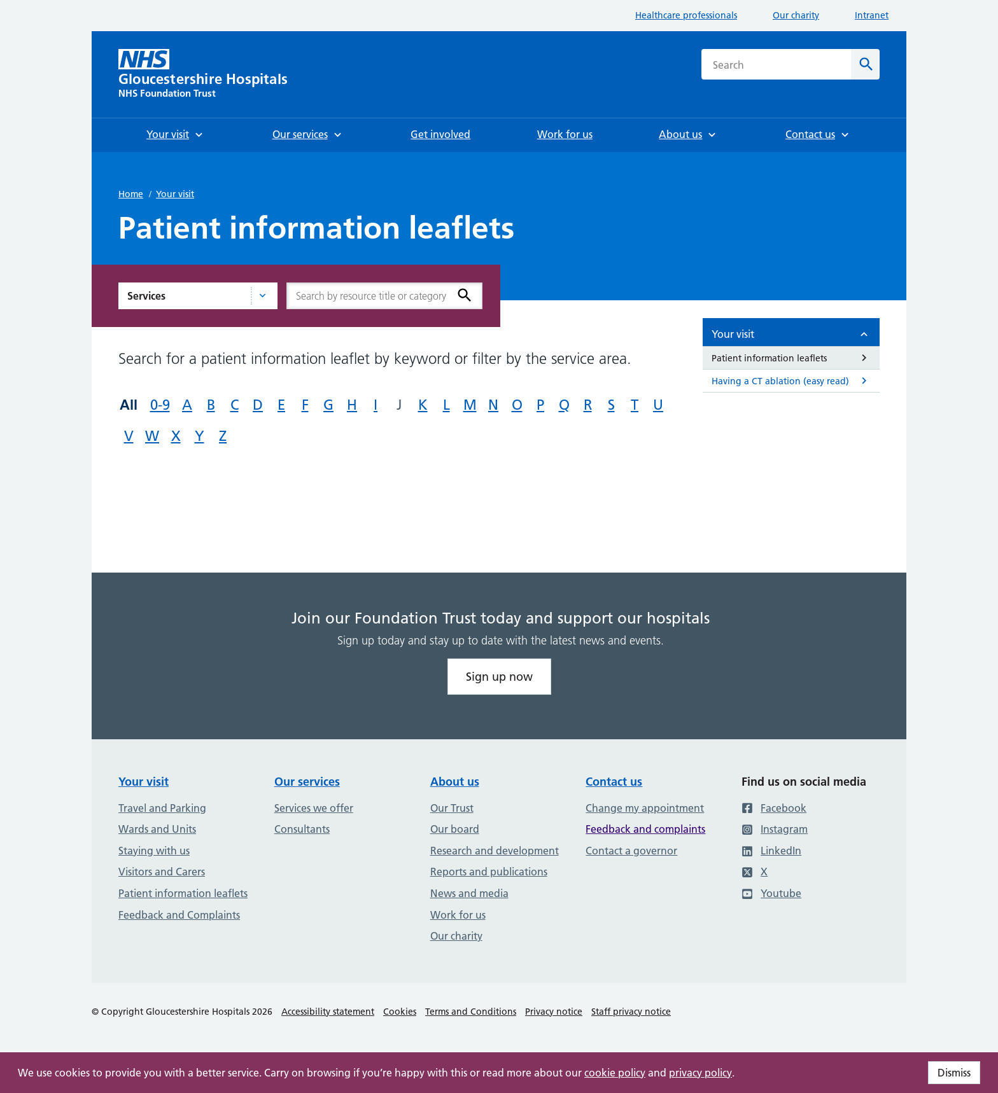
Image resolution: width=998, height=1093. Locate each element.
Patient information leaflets (183, 893)
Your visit (175, 194)
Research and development (494, 850)
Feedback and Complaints (179, 915)
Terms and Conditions (470, 1011)
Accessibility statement (327, 1011)
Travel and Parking (162, 808)
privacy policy (700, 1072)
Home (130, 194)
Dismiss (954, 1072)
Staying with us (154, 850)
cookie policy (614, 1072)
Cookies (399, 1011)
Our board (454, 829)
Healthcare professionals (686, 15)
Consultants (302, 829)
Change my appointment (645, 808)
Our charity (796, 15)
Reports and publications (488, 871)
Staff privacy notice (631, 1011)
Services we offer (313, 808)
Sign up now (499, 676)
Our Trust (452, 808)
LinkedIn (771, 850)
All (128, 405)
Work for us (458, 915)
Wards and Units (157, 829)
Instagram (774, 829)
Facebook (773, 808)
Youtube (771, 893)
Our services (307, 781)
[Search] (865, 64)
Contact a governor (631, 850)
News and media (469, 893)
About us (454, 781)
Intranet (872, 15)
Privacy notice (553, 1011)
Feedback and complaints (645, 829)
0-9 (160, 405)
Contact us (614, 781)
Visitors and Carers (161, 871)
